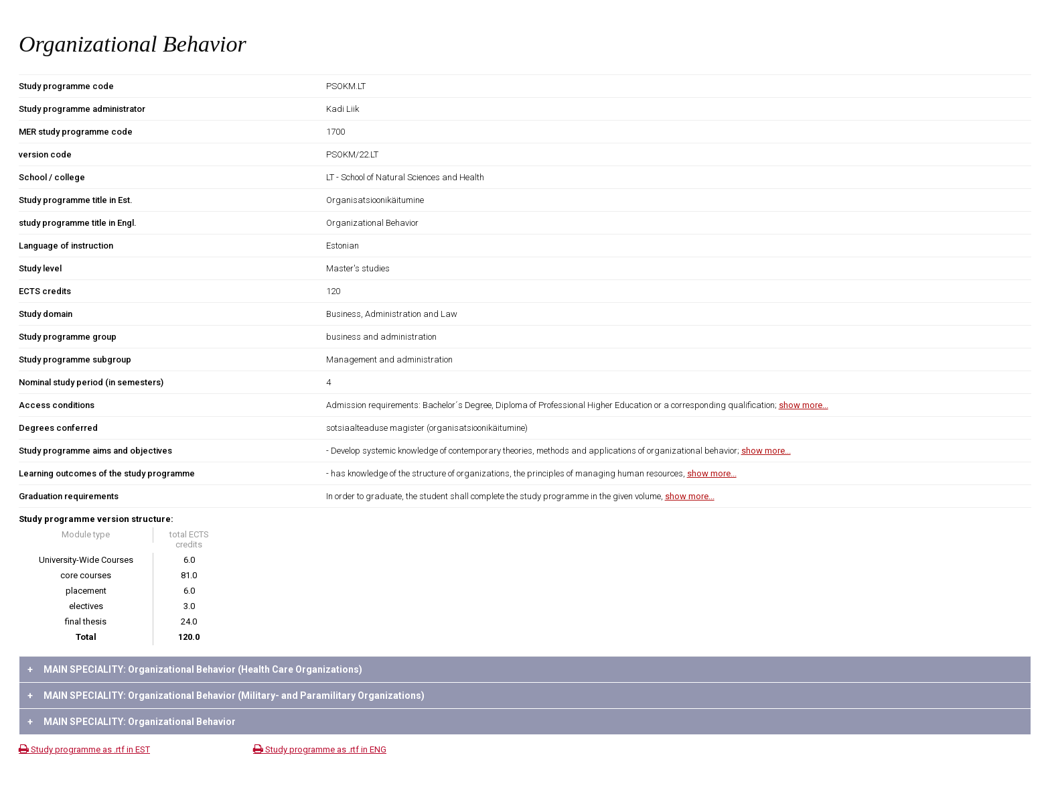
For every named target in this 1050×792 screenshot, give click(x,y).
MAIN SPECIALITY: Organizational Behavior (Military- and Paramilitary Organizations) (226, 695)
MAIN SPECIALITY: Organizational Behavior (131, 721)
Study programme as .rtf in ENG (319, 749)
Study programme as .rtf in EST (84, 749)
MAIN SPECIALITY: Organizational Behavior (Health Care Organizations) (194, 669)
